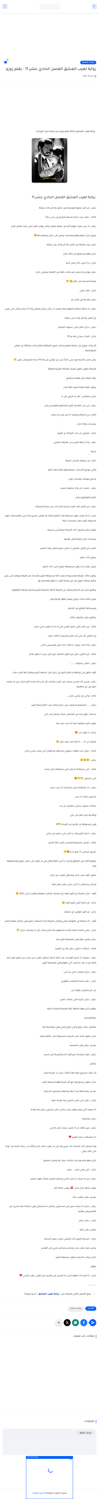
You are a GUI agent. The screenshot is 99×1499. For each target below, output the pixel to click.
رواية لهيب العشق (48, 1294)
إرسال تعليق (85, 1433)
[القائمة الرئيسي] (94, 6)
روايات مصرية (88, 62)
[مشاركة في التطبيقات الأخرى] (58, 1322)
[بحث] (5, 6)
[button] (83, 1322)
